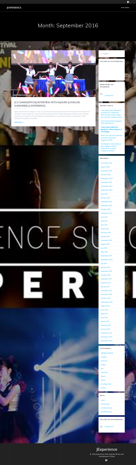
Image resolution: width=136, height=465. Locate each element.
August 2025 (105, 167)
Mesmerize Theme (108, 456)
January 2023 (105, 198)
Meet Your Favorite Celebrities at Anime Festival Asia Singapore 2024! (111, 137)
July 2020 (104, 248)
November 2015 (106, 337)
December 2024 (106, 171)
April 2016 (104, 318)
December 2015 (106, 333)
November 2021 (106, 213)
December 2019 (106, 256)
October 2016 (105, 298)
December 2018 (106, 271)
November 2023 (106, 186)
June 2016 (104, 310)
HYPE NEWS (125, 7)
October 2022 (105, 209)
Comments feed (106, 408)
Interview (104, 372)
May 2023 (104, 194)
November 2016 (106, 294)
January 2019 (105, 267)
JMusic (103, 376)
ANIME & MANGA (107, 353)
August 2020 (105, 244)
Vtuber (103, 388)
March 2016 (105, 321)
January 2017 (105, 287)
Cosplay (103, 357)
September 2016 (106, 302)
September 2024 (106, 178)
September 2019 (106, 260)
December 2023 (106, 182)
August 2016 (105, 306)
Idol (102, 368)
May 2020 (104, 252)
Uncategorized (106, 384)
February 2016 (106, 325)
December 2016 (106, 290)
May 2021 (104, 221)
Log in (103, 400)
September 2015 (106, 341)
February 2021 (106, 233)
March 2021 (105, 229)
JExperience (14, 7)
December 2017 (106, 279)
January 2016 (105, 329)
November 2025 (106, 163)
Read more (18, 122)
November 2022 (106, 205)
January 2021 (105, 236)
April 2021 (104, 225)
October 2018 (105, 275)
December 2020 (106, 240)
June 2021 (104, 217)
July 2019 (104, 263)
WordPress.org (106, 412)
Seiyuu (103, 380)
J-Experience (109, 95)
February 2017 (106, 283)
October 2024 (105, 175)
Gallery (103, 365)
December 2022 (106, 202)
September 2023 (106, 190)
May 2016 (104, 314)
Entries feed (105, 404)
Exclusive (104, 361)
